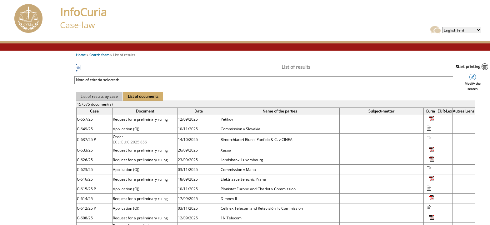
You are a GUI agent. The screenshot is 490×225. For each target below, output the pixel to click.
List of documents (143, 96)
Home (81, 54)
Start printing (468, 66)
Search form (99, 54)
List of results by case (99, 96)
